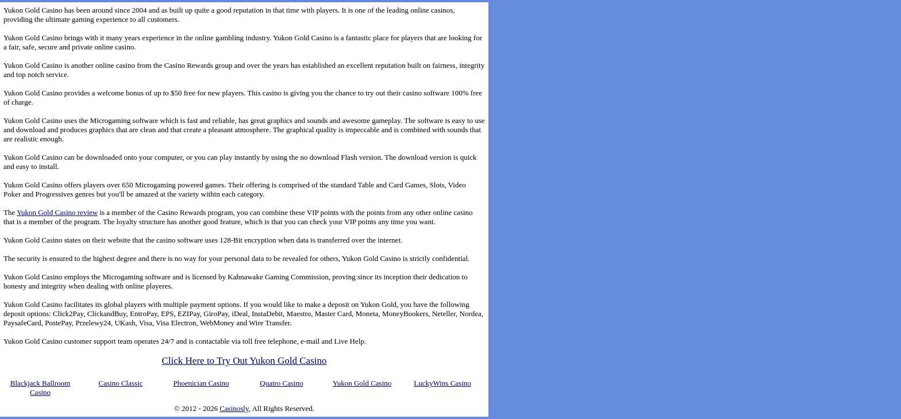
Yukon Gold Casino (362, 383)
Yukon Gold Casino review (57, 212)
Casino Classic (121, 383)
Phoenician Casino (201, 383)
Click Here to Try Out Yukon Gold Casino (244, 360)
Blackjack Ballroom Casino (40, 388)
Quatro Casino (281, 383)
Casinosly (234, 408)
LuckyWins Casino (442, 383)
